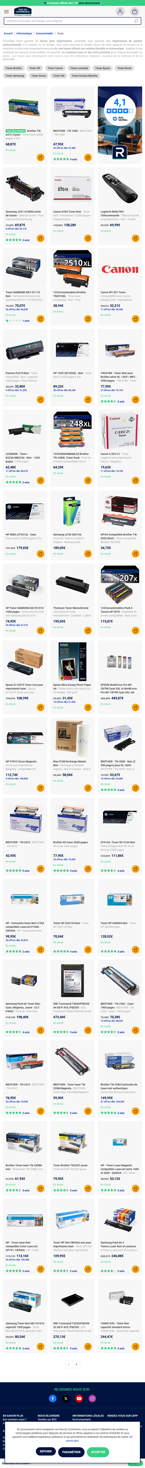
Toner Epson (102, 69)
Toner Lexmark (79, 69)
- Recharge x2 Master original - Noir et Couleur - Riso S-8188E (72, 770)
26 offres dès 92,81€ (17, 941)
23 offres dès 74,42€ (64, 860)
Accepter (104, 1452)
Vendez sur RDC (47, 1420)
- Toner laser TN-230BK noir (27, 1170)
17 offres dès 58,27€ (17, 472)
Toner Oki (59, 76)
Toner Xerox (38, 76)
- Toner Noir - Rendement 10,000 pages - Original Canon (72, 216)
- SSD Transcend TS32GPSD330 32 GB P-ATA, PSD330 (72, 1332)
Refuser (39, 1452)
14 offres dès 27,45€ (64, 703)
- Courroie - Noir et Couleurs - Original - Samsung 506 (69, 539)
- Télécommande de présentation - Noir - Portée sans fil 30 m (120, 220)
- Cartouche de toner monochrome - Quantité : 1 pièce (72, 613)
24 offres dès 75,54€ (17, 1102)
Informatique (24, 33)
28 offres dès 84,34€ (64, 391)
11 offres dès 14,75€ (112, 472)
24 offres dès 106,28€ (17, 1260)
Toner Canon (55, 69)
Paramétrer (71, 1452)
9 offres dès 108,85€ (17, 779)
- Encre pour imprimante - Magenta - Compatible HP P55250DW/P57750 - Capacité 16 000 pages (24, 770)
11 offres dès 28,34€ (112, 310)
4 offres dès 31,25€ (16, 391)
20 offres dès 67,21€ (17, 626)
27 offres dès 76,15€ (112, 391)
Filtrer (135, 1463)
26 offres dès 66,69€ (17, 310)
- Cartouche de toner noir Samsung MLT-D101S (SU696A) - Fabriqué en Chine (25, 616)
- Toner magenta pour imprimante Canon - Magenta (116, 459)
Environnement (81, 1420)
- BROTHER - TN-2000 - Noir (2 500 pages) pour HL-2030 (117, 770)
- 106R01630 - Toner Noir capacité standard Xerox (120, 1332)
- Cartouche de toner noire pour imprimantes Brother (118, 1093)
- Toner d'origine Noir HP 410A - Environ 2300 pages (119, 847)
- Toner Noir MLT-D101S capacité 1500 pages (23, 1332)
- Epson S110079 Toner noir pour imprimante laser (20, 693)
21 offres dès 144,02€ (112, 1102)
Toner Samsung (14, 76)
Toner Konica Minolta (84, 76)
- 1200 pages (21, 462)
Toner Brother (13, 69)
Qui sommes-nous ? (14, 1420)
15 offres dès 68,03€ (112, 1022)
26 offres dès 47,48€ (64, 149)
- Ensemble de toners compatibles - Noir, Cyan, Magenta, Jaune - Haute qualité (119, 616)
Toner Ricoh (124, 69)
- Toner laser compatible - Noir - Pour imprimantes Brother (67, 301)
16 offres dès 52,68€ (112, 779)
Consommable (44, 33)
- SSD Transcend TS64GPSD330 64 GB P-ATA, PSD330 (72, 1012)
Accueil (8, 33)
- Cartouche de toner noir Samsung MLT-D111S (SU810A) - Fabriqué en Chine (25, 301)
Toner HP (34, 69)
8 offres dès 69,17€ (16, 229)
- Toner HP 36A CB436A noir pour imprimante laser (72, 1251)
